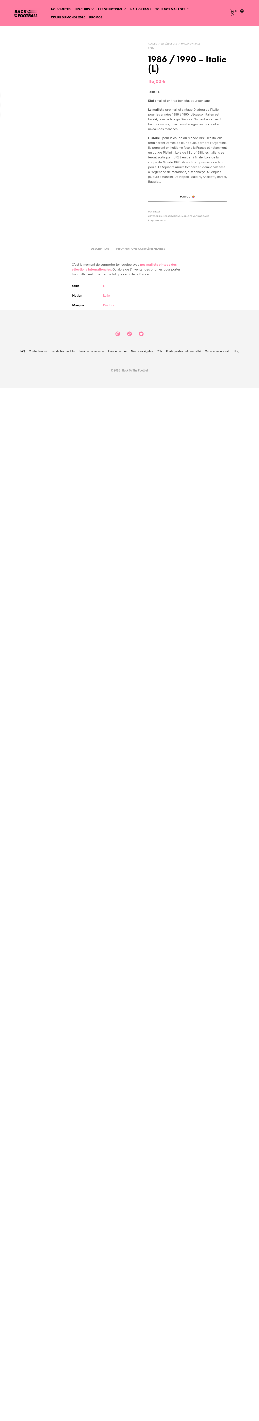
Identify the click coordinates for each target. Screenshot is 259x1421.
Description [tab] (100, 1083)
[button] (233, 11)
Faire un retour (117, 1185)
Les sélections (169, 44)
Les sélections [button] (112, 9)
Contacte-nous (38, 1185)
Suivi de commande (91, 1185)
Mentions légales (142, 1185)
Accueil (152, 44)
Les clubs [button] (84, 9)
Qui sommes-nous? (217, 1185)
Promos (95, 17)
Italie (106, 1130)
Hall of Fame (140, 9)
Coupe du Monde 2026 (68, 17)
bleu (164, 221)
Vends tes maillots (63, 1185)
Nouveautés (61, 9)
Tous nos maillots (172, 9)
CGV (159, 1185)
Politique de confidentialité (183, 1185)
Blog (236, 1185)
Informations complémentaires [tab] (140, 1083)
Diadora (108, 1139)
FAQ (22, 1185)
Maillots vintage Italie (195, 216)
